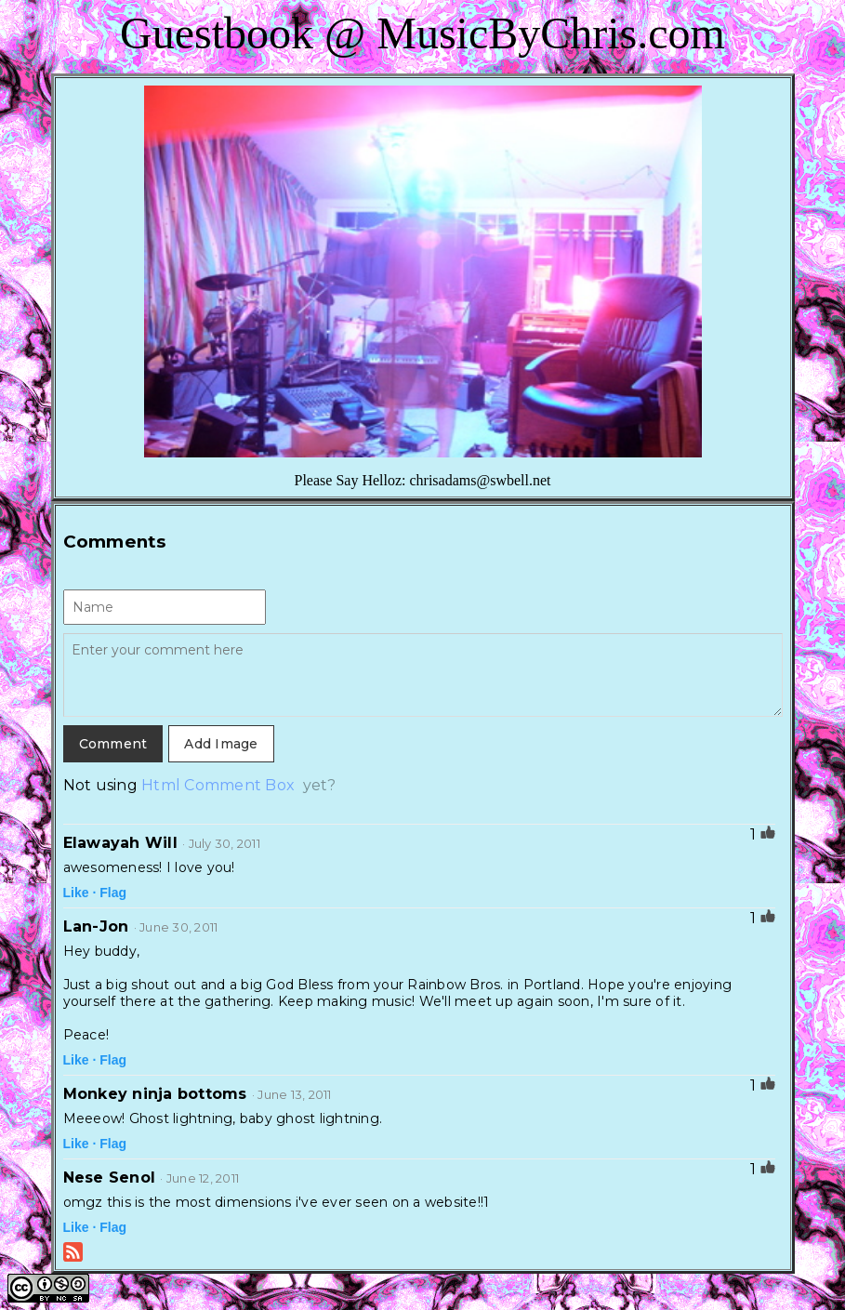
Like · (80, 892)
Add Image (220, 743)
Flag (112, 892)
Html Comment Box (218, 785)
